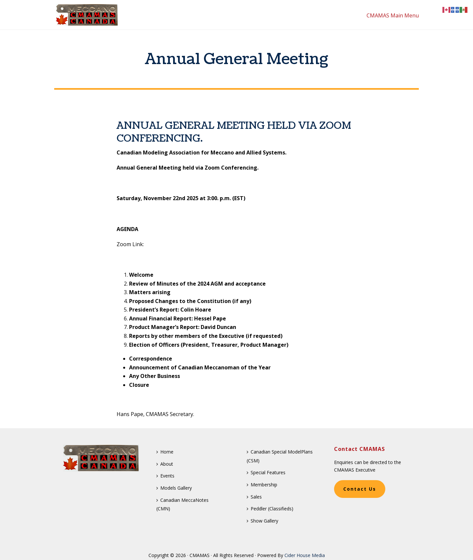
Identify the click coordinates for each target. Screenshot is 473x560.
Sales (254, 497)
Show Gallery (262, 521)
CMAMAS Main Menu (393, 15)
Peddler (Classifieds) (270, 508)
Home (164, 452)
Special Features (266, 472)
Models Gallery (174, 488)
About (164, 464)
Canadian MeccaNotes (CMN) (182, 504)
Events (165, 476)
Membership (262, 484)
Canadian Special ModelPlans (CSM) (280, 456)
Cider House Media (304, 555)
